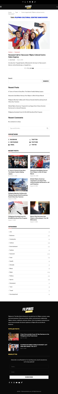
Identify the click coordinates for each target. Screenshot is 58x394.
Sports (30, 279)
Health (30, 261)
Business (30, 235)
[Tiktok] (35, 2)
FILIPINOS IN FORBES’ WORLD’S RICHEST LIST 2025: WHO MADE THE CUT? (33, 345)
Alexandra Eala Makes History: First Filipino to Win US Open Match (26, 95)
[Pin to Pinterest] (30, 68)
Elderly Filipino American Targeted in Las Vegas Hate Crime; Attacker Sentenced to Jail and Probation (39, 181)
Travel (30, 290)
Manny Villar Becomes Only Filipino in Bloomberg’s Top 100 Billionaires (39, 218)
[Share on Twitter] (29, 68)
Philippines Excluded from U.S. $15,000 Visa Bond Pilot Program (25, 112)
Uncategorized (30, 294)
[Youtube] (30, 2)
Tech (30, 287)
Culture (30, 243)
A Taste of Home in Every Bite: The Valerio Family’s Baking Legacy (25, 91)
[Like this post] (25, 68)
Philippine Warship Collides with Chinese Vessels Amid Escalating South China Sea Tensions (17, 195)
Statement (30, 283)
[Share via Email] (33, 68)
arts (30, 232)
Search (10, 78)
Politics (30, 276)
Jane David (12, 59)
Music (30, 268)
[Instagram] (27, 2)
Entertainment (30, 246)
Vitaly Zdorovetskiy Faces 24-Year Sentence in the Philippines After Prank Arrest (34, 335)
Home (9, 12)
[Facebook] (18, 139)
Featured (30, 254)
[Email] (32, 2)
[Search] (57, 6)
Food (30, 257)
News (30, 272)
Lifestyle (30, 265)
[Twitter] (25, 2)
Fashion (30, 250)
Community (30, 239)
